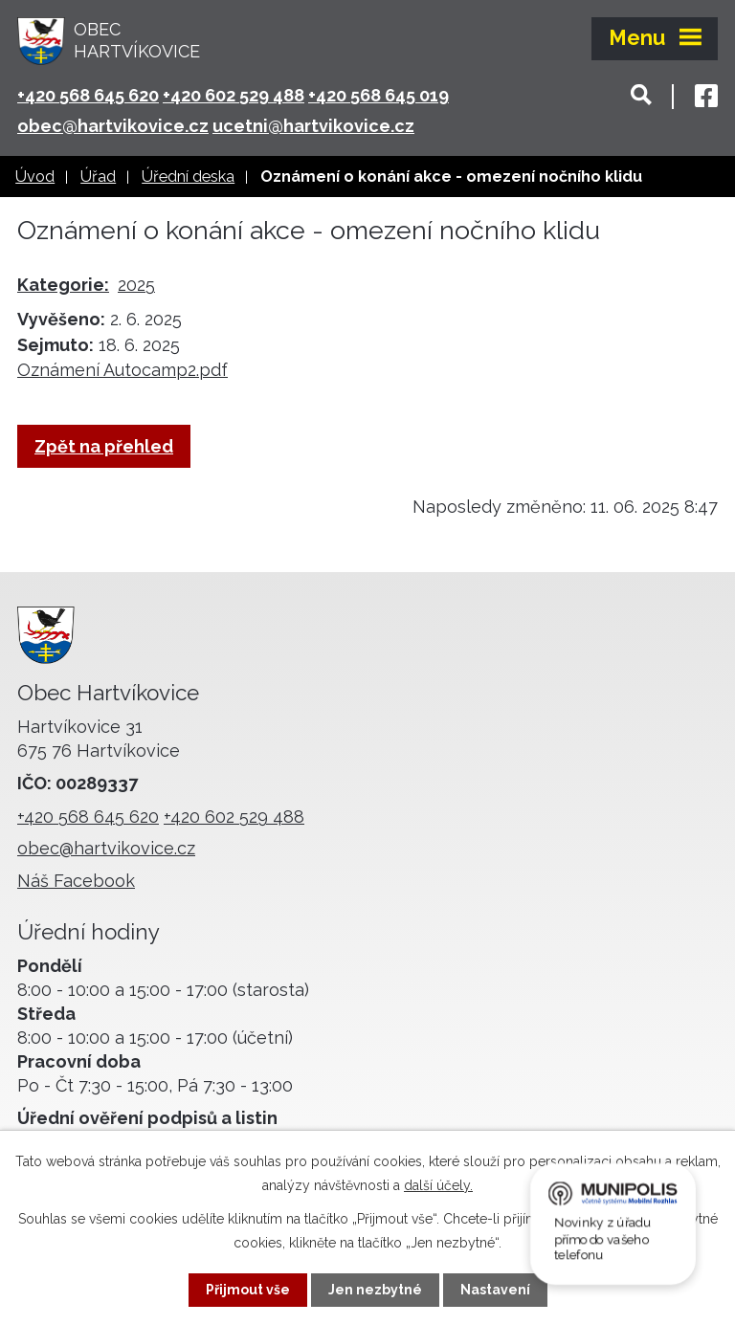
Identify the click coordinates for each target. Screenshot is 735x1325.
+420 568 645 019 (378, 95)
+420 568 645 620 (88, 95)
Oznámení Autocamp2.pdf (122, 370)
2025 (136, 285)
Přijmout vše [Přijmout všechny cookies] (248, 1289)
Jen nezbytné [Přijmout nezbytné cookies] (375, 1289)
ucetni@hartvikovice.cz (313, 126)
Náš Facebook (76, 881)
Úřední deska (188, 176)
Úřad (98, 176)
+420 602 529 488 (233, 95)
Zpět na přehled (103, 446)
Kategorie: (63, 285)
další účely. (438, 1185)
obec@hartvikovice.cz (113, 126)
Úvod (35, 176)
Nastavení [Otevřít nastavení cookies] (495, 1289)
